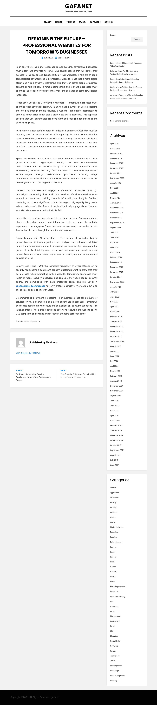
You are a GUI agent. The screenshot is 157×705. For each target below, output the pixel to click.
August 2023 (115, 287)
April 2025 (114, 193)
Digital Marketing (117, 527)
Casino (113, 518)
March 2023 (115, 312)
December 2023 (116, 267)
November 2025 (116, 168)
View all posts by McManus (28, 353)
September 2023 (117, 282)
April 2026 (114, 144)
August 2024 (115, 228)
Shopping (114, 636)
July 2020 (114, 401)
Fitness (113, 557)
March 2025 (115, 198)
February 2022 (116, 376)
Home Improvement (118, 587)
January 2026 (116, 159)
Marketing (114, 607)
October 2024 (116, 218)
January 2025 (116, 203)
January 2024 (116, 262)
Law (111, 602)
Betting (113, 508)
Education (114, 532)
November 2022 (116, 332)
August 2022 (115, 347)
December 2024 (116, 208)
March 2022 (115, 371)
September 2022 (117, 342)
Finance (70, 22)
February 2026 (116, 154)
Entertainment (116, 542)
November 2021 (116, 391)
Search (113, 35)
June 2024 (114, 238)
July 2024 (114, 233)
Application (114, 493)
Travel (82, 22)
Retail (112, 626)
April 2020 (114, 416)
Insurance (114, 592)
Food (112, 562)
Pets (112, 612)
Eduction (113, 537)
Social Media (115, 641)
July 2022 (114, 351)
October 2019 (115, 446)
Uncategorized (116, 666)
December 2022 (116, 327)
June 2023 (114, 297)
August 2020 (115, 396)
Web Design (114, 671)
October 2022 (116, 337)
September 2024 (117, 223)
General (109, 22)
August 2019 (115, 455)
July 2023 (114, 292)
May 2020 (114, 411)
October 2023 (116, 277)
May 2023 (114, 302)
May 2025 (114, 188)
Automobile (114, 498)
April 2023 (114, 307)
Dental (113, 522)
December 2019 (116, 436)
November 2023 (116, 272)
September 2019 (117, 450)
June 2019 (114, 465)
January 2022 (116, 381)
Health (58, 22)
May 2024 (114, 243)
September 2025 (117, 178)
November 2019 (116, 440)
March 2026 (115, 149)
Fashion (113, 547)
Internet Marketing (117, 597)
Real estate (115, 621)
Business (113, 513)
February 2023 (116, 317)
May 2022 (114, 361)
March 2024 (115, 252)
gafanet (78, 6)
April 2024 (114, 248)
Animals (113, 488)
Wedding (113, 681)
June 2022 (114, 356)
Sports (113, 651)
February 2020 (116, 426)
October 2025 (116, 173)
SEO (111, 631)
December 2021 (116, 386)
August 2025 (115, 183)
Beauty (47, 22)
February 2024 (116, 258)
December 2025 (116, 163)
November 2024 (116, 213)
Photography (115, 617)
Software (95, 22)
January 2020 (116, 431)
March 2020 (115, 421)
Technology (114, 656)
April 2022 (114, 366)
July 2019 (114, 460)
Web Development (31, 321)
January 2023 (116, 322)
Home (112, 582)
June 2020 (114, 406)
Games (113, 567)
